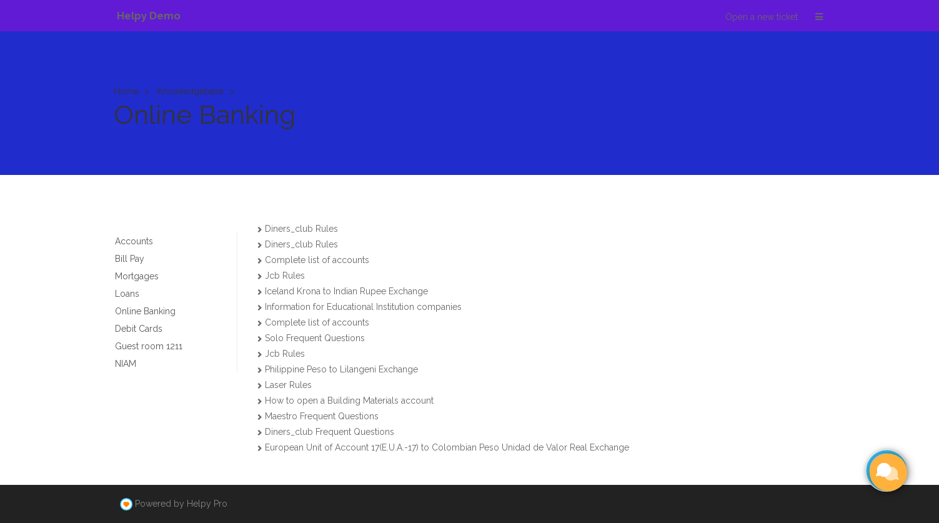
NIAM (125, 364)
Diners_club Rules (301, 229)
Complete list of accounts (317, 260)
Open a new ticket (761, 17)
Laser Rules (288, 385)
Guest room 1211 (148, 346)
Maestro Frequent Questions (322, 416)
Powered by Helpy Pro (181, 504)
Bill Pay (129, 259)
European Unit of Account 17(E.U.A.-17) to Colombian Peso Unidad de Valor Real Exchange (447, 447)
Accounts (134, 241)
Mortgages (137, 276)
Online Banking (145, 311)
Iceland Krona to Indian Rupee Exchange (346, 291)
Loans (127, 294)
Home (126, 91)
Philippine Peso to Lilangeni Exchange (341, 369)
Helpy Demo (149, 15)
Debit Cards (138, 329)
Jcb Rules (285, 276)
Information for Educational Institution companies (363, 307)
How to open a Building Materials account (349, 401)
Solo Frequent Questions (315, 338)
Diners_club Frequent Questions (329, 432)
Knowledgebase (190, 91)
